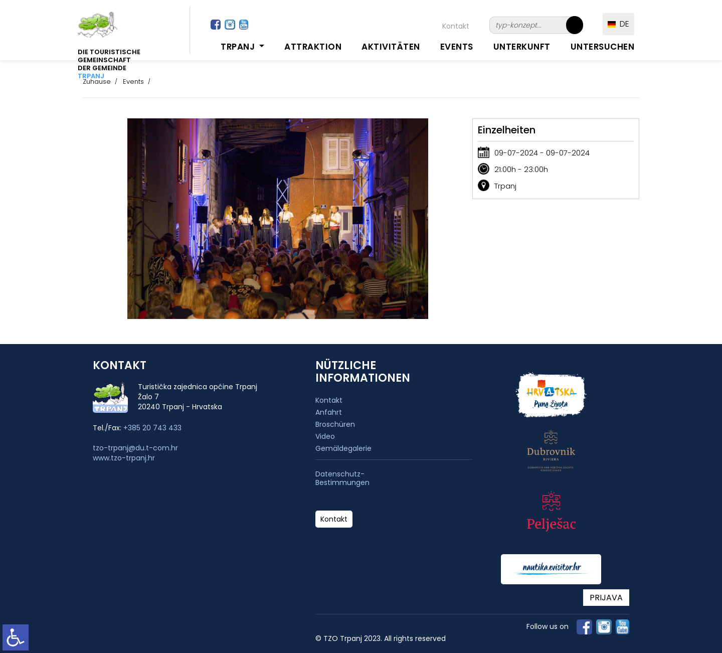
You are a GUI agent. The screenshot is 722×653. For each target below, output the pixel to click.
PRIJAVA (606, 597)
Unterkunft (522, 47)
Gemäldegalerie (343, 448)
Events (456, 47)
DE (618, 24)
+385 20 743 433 (152, 428)
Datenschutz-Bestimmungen (342, 478)
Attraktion (312, 47)
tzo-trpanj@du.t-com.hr (135, 448)
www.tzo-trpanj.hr (124, 458)
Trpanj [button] (239, 47)
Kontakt (455, 26)
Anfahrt (328, 412)
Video (325, 436)
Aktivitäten (391, 47)
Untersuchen (603, 47)
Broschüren (335, 424)
